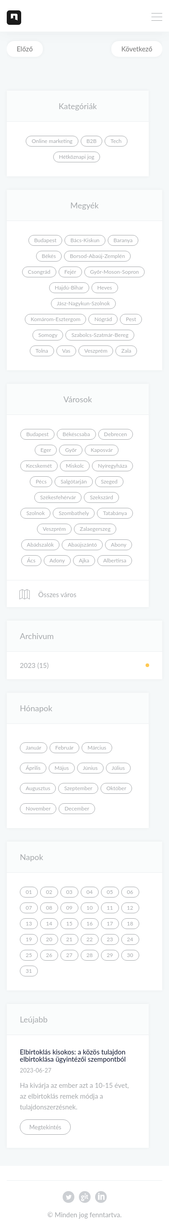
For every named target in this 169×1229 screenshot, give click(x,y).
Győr (71, 449)
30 (130, 955)
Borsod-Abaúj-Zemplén (97, 256)
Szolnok (35, 513)
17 (110, 923)
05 (110, 891)
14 (49, 923)
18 (130, 923)
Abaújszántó (82, 544)
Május (62, 767)
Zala (126, 350)
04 (90, 891)
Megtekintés (45, 1127)
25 (29, 955)
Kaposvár (102, 449)
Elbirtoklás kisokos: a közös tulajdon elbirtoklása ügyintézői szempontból (73, 1055)
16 (90, 923)
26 (49, 955)
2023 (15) (34, 665)
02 (49, 891)
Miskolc (75, 465)
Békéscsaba (76, 434)
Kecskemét (39, 465)
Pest (131, 319)
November (38, 808)
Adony (57, 560)
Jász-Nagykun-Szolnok (83, 303)
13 (29, 923)
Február (64, 747)
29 (110, 955)
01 (29, 891)
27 (69, 955)
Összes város (47, 594)
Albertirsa (114, 560)
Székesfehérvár (58, 497)
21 (69, 939)
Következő (136, 49)
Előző (25, 49)
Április (33, 767)
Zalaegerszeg (95, 528)
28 (90, 955)
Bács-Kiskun (85, 240)
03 (69, 891)
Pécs (41, 481)
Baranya (123, 240)
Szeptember (78, 788)
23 (110, 939)
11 (110, 907)
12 (130, 907)
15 (69, 923)
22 (90, 939)
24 (130, 939)
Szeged (109, 481)
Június (90, 767)
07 (29, 907)
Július (118, 767)
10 (90, 907)
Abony (118, 544)
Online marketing (52, 141)
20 (49, 939)
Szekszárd (101, 497)
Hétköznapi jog (77, 156)
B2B (91, 141)
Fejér (70, 271)
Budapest (45, 240)
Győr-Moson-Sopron (114, 271)
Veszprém (95, 350)
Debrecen (115, 434)
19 (29, 939)
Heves (104, 287)
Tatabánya (115, 513)
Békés (49, 256)
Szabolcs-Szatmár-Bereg (99, 334)
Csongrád (39, 271)
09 (69, 907)
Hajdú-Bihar (69, 287)
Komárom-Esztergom (56, 319)
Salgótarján (73, 481)
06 (130, 891)
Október (116, 788)
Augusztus (38, 788)
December (76, 808)
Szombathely (74, 513)
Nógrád (103, 319)
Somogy (47, 334)
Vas (66, 350)
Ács (31, 560)
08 (49, 907)
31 (29, 970)
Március (96, 747)
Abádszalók (40, 544)
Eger (46, 449)
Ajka (84, 560)
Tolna (42, 350)
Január (33, 747)
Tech (115, 141)
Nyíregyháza (112, 465)
